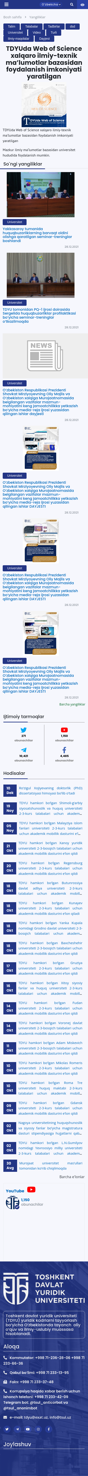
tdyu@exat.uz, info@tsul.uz (47, 1417)
